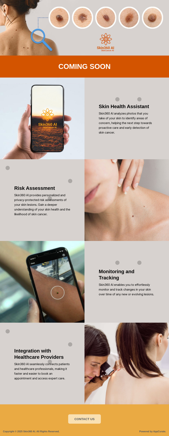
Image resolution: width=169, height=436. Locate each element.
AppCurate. (159, 431)
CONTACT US (84, 419)
